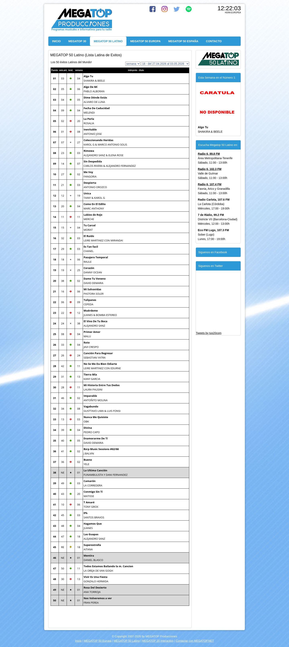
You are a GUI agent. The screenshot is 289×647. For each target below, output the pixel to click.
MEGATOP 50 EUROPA (145, 41)
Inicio (78, 640)
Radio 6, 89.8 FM (209, 153)
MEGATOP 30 (77, 41)
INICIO (56, 41)
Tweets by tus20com (209, 333)
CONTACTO (214, 41)
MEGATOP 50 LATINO (108, 41)
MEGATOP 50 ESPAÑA (183, 41)
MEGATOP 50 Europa (97, 640)
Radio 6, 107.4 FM (209, 184)
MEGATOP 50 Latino (127, 640)
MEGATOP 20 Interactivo (157, 640)
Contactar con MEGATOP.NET (195, 640)
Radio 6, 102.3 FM (209, 169)
